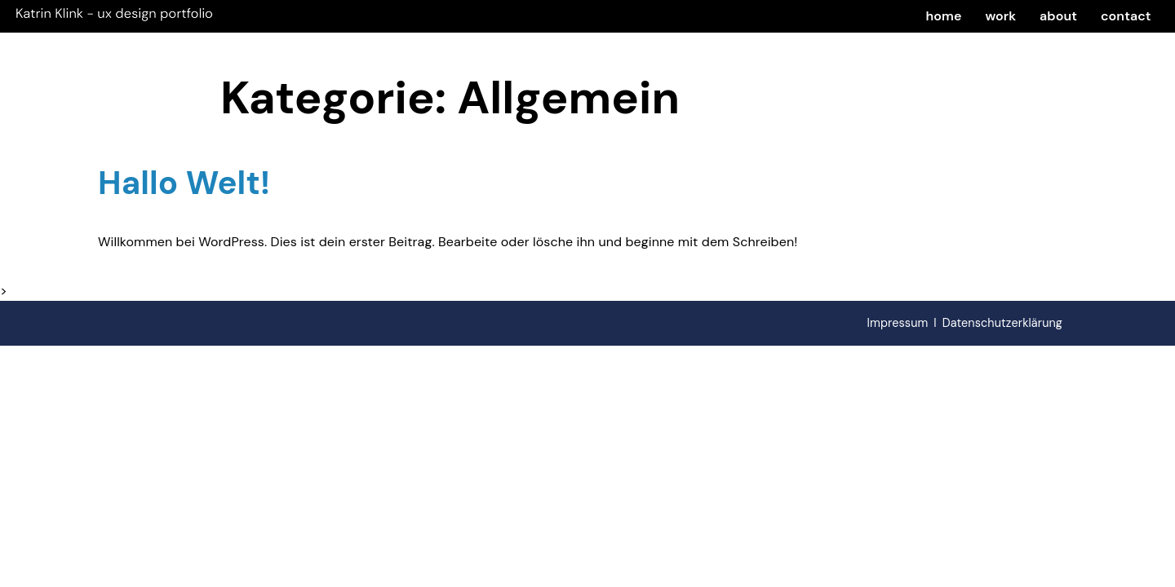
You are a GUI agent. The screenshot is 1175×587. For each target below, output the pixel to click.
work (1000, 15)
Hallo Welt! (184, 182)
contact (1126, 15)
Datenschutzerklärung (1002, 323)
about (1058, 15)
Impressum (898, 323)
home (944, 15)
